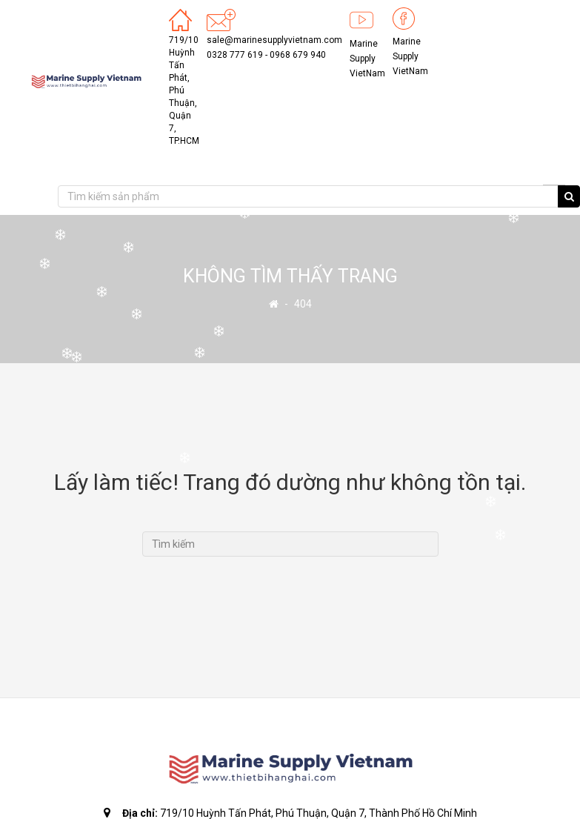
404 (303, 304)
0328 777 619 (235, 55)
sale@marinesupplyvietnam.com (274, 40)
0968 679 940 (298, 55)
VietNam (367, 73)
